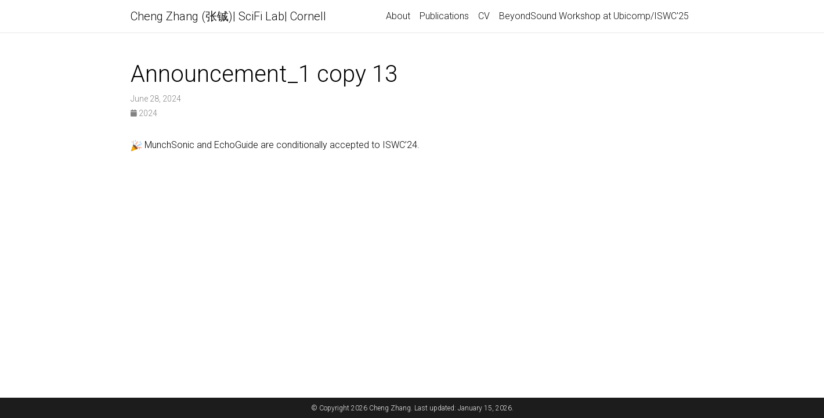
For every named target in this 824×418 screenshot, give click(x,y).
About (398, 15)
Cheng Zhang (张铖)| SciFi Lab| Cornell (228, 16)
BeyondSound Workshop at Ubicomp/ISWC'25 (594, 15)
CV (484, 15)
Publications (444, 15)
